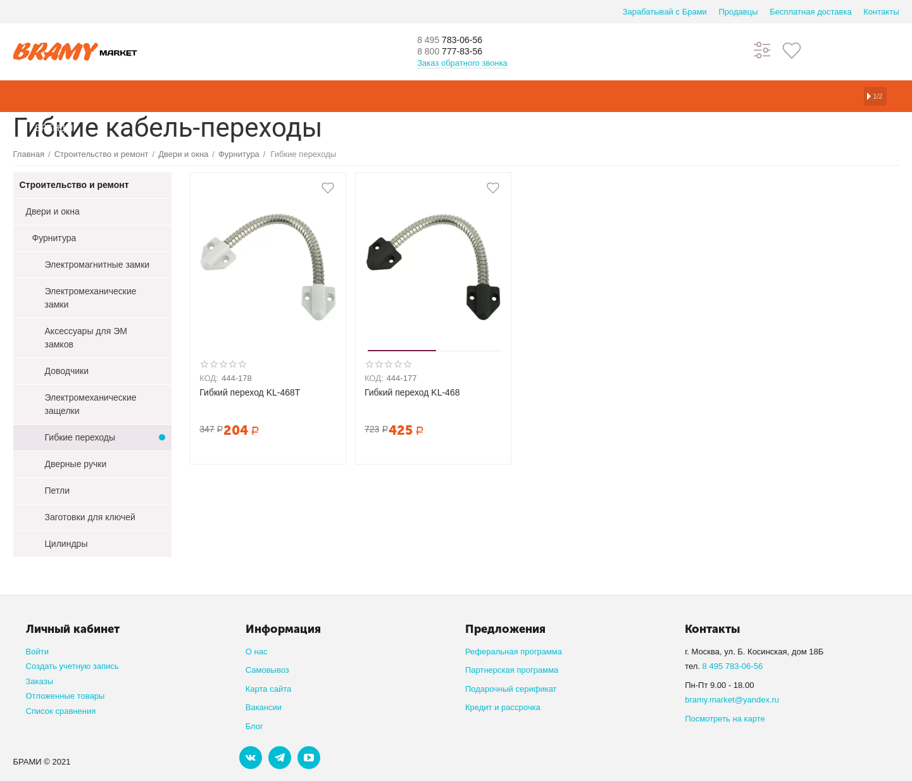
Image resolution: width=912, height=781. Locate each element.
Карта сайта (269, 689)
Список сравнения (61, 711)
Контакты (881, 11)
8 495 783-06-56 (733, 666)
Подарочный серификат (511, 689)
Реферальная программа (513, 651)
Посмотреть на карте (725, 718)
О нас (257, 651)
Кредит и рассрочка (502, 707)
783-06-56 (459, 39)
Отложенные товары (65, 696)
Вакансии (264, 707)
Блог (254, 726)
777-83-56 (459, 52)
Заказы (40, 681)
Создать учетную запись (72, 666)
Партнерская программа (511, 670)
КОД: (208, 378)
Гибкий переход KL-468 (412, 392)
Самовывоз (267, 670)
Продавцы (738, 11)
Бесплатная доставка (810, 11)
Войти (37, 651)
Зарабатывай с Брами (665, 11)
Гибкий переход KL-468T (249, 392)
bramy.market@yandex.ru (732, 699)
